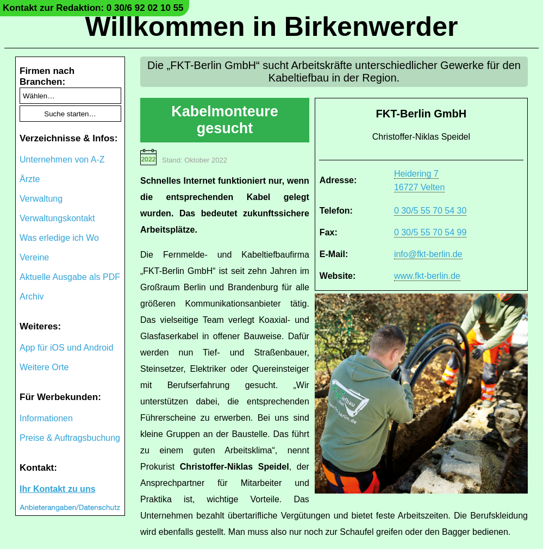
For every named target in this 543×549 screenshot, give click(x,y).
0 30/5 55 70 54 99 (430, 232)
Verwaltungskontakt (57, 218)
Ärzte (30, 179)
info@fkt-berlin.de (428, 254)
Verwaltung (41, 198)
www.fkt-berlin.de (427, 275)
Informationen (46, 418)
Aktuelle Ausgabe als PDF (70, 277)
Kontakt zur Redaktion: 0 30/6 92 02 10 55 (93, 8)
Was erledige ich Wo (59, 237)
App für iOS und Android (67, 347)
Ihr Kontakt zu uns (58, 489)
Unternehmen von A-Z (62, 159)
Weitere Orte (44, 367)
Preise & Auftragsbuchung (70, 437)
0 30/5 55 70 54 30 (430, 210)
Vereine (34, 257)
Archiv (31, 296)
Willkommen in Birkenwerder (271, 26)
